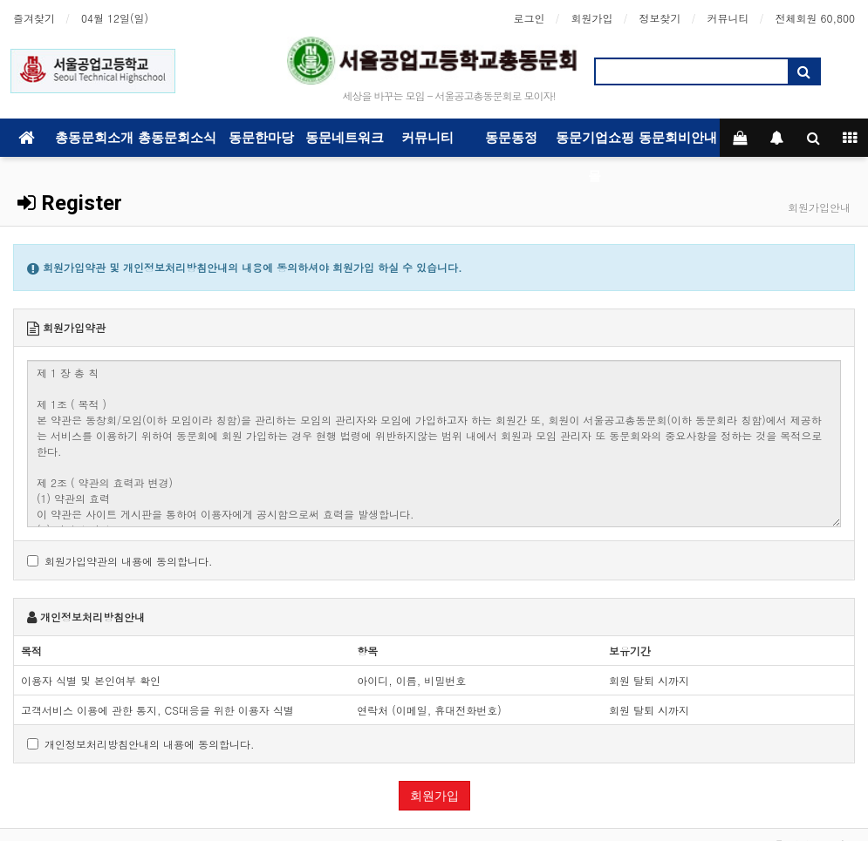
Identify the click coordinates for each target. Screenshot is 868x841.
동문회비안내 (678, 138)
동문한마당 (261, 138)
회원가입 (592, 17)
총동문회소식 (177, 138)
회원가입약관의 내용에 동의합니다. (120, 560)
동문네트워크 (344, 138)
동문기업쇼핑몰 (595, 143)
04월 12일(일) (114, 17)
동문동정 (511, 138)
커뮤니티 (728, 17)
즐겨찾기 (34, 17)
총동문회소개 (94, 138)
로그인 (529, 17)
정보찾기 (660, 17)
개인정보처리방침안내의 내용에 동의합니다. (141, 743)
